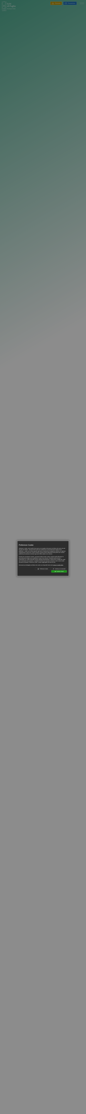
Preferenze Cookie (43, 569)
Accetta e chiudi (59, 571)
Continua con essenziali (59, 569)
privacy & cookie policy (58, 565)
